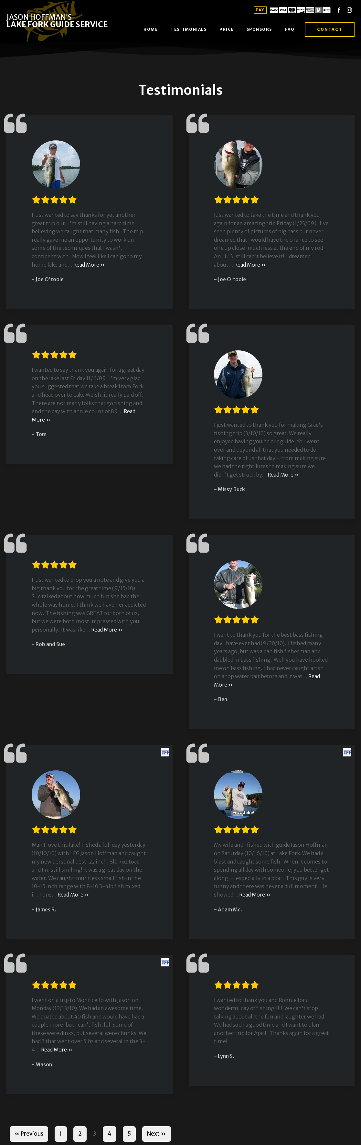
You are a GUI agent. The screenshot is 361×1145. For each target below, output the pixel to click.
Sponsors (259, 29)
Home (150, 29)
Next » (156, 1133)
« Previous (29, 1133)
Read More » (89, 264)
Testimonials (189, 29)
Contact (329, 29)
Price (226, 29)
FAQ (290, 29)
